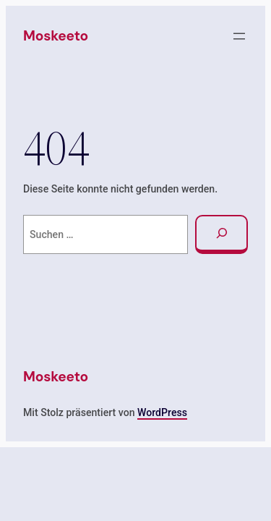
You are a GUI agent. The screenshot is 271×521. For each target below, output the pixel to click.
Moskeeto (55, 36)
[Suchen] (221, 235)
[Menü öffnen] (239, 36)
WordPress (162, 412)
